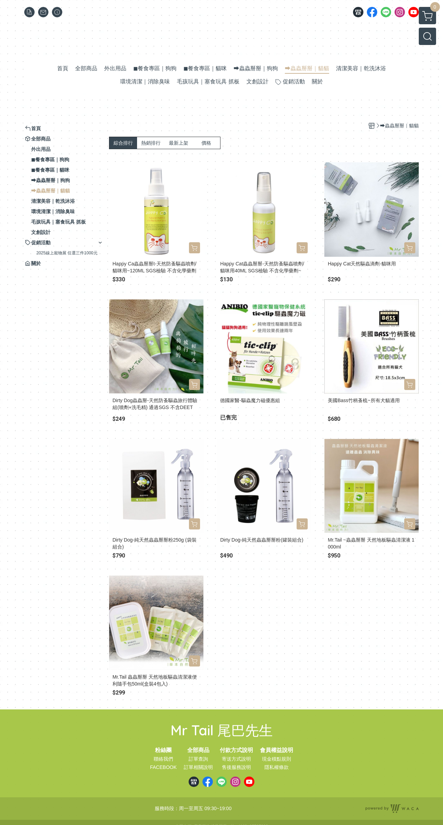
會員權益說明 (276, 750)
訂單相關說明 (198, 767)
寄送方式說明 (236, 758)
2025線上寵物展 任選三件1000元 (67, 253)
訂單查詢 (198, 758)
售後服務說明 (236, 767)
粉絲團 (163, 750)
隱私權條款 (276, 767)
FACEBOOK (163, 767)
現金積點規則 (276, 758)
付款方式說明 (236, 750)
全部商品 (198, 750)
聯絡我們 (163, 758)
